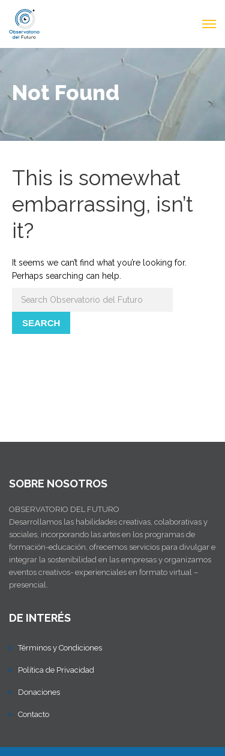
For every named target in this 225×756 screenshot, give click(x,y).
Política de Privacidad (56, 669)
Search (41, 323)
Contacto (33, 714)
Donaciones (39, 692)
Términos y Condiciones (60, 647)
